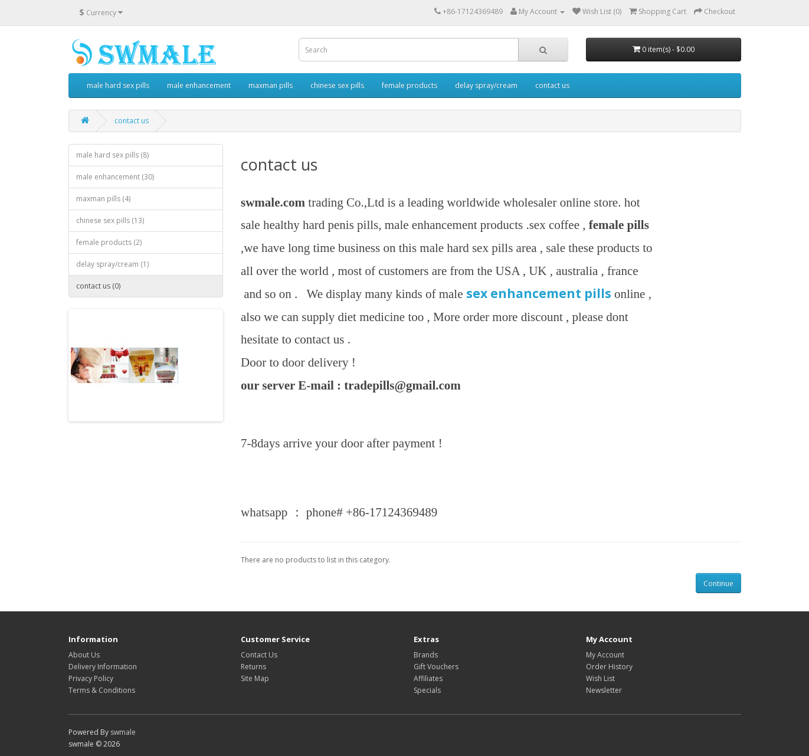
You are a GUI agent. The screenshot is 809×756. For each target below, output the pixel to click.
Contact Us (259, 655)
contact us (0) (98, 286)
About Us (84, 655)
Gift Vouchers (436, 667)
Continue (718, 583)
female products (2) (109, 242)
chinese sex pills (337, 85)
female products (409, 85)
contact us (552, 85)
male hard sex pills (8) (112, 155)
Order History (609, 667)
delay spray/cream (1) (112, 264)
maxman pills (270, 85)
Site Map (255, 678)
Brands (426, 655)
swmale (123, 732)
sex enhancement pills (538, 293)
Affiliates (428, 678)
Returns (253, 667)
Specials (427, 690)
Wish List (600, 678)
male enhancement (199, 85)
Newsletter (604, 690)
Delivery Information (102, 667)
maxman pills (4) (103, 199)
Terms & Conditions (101, 690)
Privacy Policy (90, 678)
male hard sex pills (118, 85)
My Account (605, 655)
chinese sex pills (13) (110, 220)
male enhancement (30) (115, 177)
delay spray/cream (486, 85)
